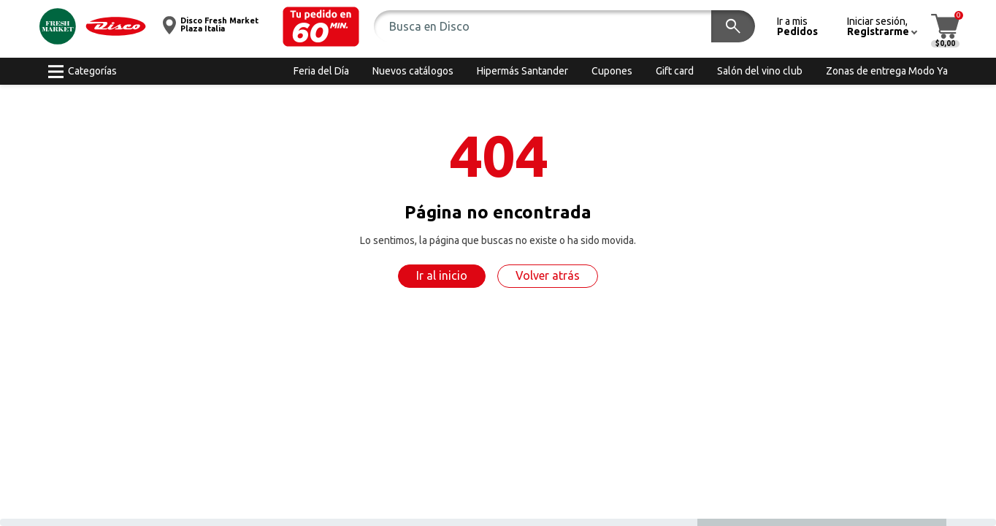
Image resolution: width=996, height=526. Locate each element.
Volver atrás (548, 275)
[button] (321, 27)
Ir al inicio (441, 275)
